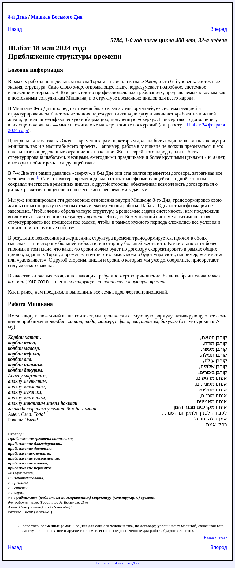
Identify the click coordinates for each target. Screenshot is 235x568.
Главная (103, 563)
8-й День (17, 17)
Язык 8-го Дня (127, 563)
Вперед (218, 29)
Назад (15, 29)
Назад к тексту (215, 537)
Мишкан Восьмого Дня (57, 17)
